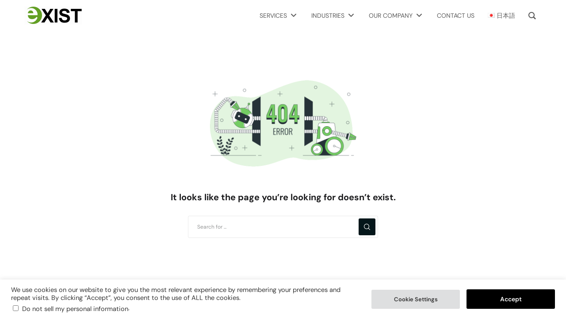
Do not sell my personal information (75, 308)
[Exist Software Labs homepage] (53, 15)
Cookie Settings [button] (416, 299)
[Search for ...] (283, 227)
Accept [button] (511, 299)
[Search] (367, 226)
